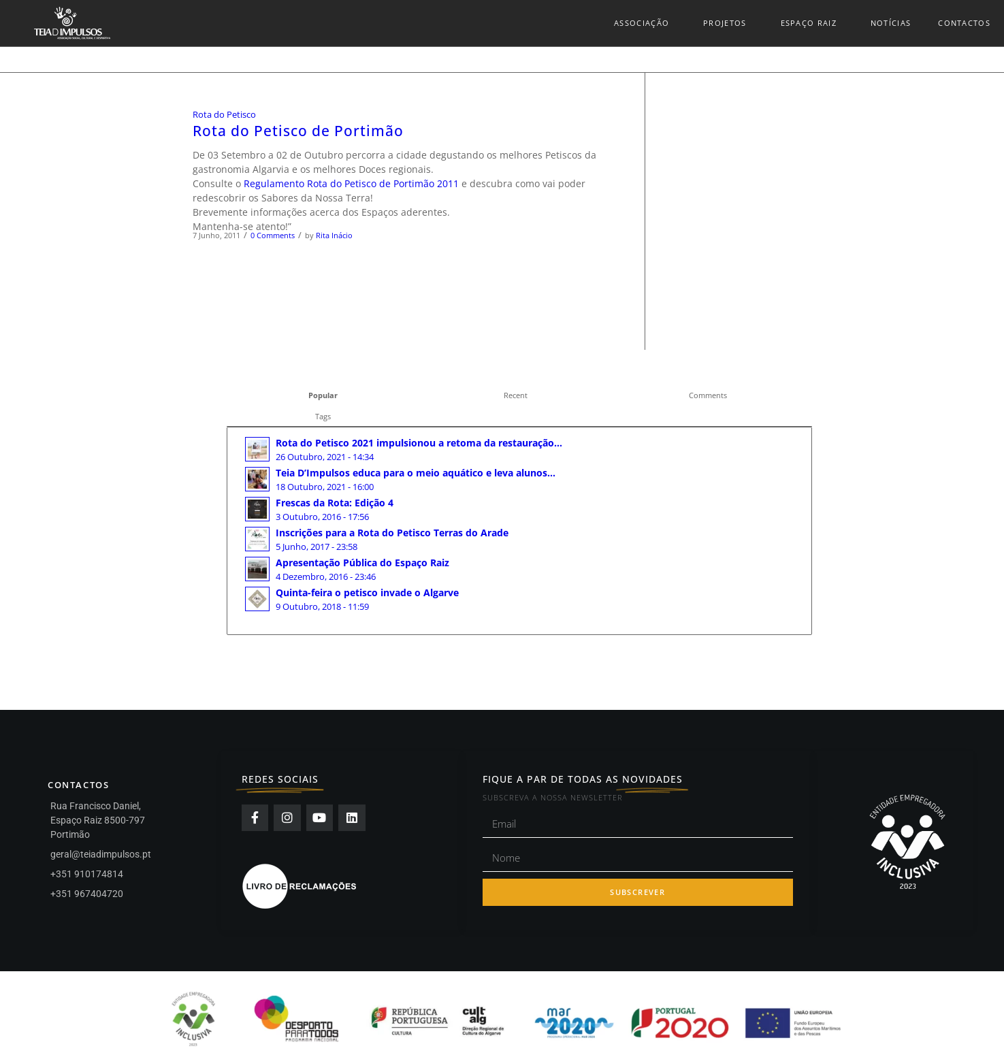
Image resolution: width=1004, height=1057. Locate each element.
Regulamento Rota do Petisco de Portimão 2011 (351, 183)
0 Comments (272, 235)
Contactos (964, 23)
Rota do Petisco (224, 114)
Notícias (891, 23)
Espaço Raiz (812, 23)
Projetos (728, 23)
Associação (645, 23)
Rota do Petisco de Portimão (298, 130)
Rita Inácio (334, 235)
